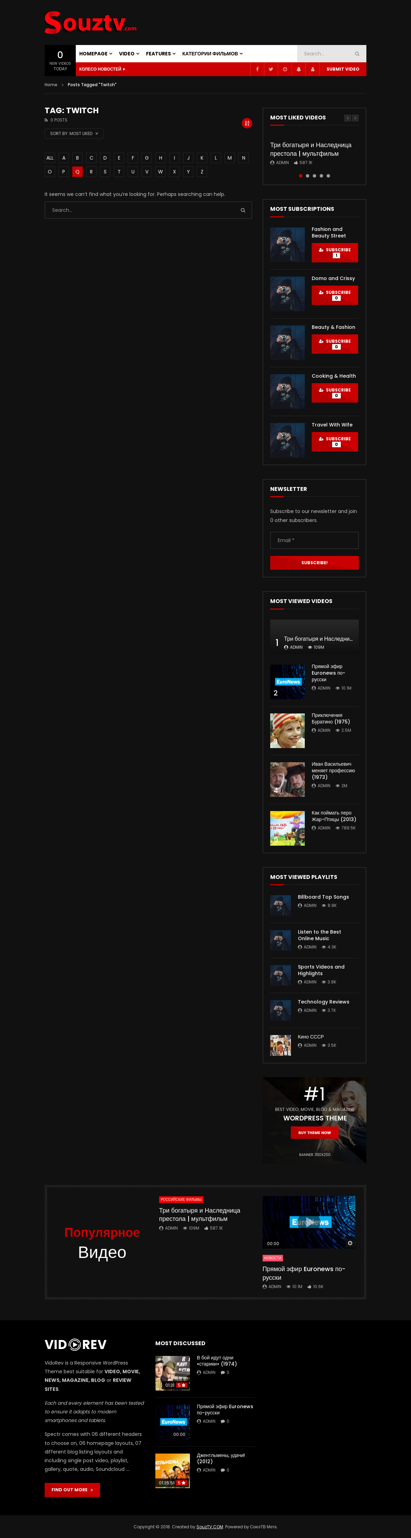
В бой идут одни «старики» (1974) (217, 1361)
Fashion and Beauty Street (329, 232)
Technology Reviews (323, 1001)
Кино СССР (311, 1036)
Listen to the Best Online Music (319, 935)
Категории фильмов (210, 53)
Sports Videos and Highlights (321, 970)
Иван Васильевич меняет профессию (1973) (333, 771)
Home (51, 85)
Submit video (343, 69)
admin (282, 162)
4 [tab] (321, 176)
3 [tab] (314, 176)
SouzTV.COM (210, 1527)
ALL (50, 157)
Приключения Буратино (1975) (331, 718)
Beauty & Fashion (333, 327)
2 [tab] (307, 176)
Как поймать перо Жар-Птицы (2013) (334, 816)
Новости (272, 1258)
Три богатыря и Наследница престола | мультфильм (310, 149)
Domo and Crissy (333, 278)
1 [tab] (300, 176)
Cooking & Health (334, 375)
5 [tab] (328, 176)
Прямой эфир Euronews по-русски (328, 673)
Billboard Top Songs (323, 896)
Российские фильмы (181, 1199)
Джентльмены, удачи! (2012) (221, 1458)
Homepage (93, 53)
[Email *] (314, 540)
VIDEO (127, 53)
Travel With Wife (332, 424)
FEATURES (158, 53)
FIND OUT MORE (72, 1490)
